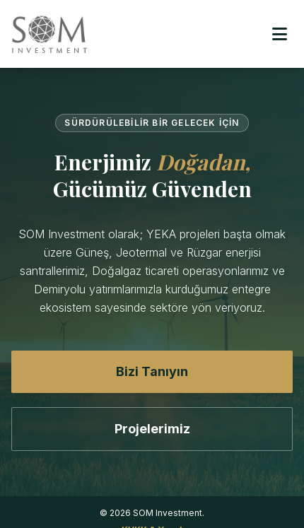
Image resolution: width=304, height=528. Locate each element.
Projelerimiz (152, 428)
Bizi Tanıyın (152, 371)
